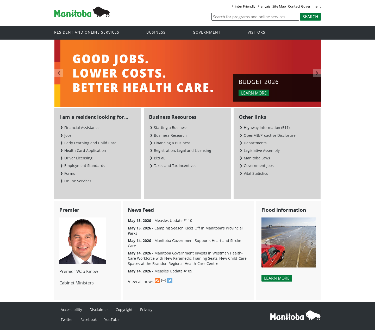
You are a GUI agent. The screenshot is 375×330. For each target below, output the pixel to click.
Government (207, 32)
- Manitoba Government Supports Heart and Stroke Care (184, 243)
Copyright (124, 309)
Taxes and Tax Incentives (175, 165)
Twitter (67, 319)
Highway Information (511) (267, 127)
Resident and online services (86, 32)
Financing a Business (172, 142)
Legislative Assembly (262, 150)
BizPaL (159, 157)
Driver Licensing (78, 157)
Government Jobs (259, 165)
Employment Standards (84, 165)
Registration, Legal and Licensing (182, 150)
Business (156, 32)
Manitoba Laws (257, 157)
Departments (255, 142)
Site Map (279, 6)
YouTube (112, 319)
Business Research (170, 135)
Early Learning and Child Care (90, 142)
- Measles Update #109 (160, 271)
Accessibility (71, 309)
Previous (58, 73)
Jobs (68, 135)
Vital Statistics (256, 173)
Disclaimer (99, 309)
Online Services (77, 180)
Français (264, 6)
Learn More (277, 278)
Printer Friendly (243, 6)
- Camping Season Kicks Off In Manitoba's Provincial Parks (185, 231)
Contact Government (304, 6)
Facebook (88, 319)
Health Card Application (85, 150)
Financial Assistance (81, 127)
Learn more (254, 93)
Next (317, 73)
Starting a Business (171, 127)
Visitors (256, 32)
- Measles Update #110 (160, 220)
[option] (187, 73)
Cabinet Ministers (76, 283)
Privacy (146, 309)
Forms (69, 173)
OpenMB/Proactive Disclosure (270, 135)
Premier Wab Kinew (78, 271)
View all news (141, 281)
